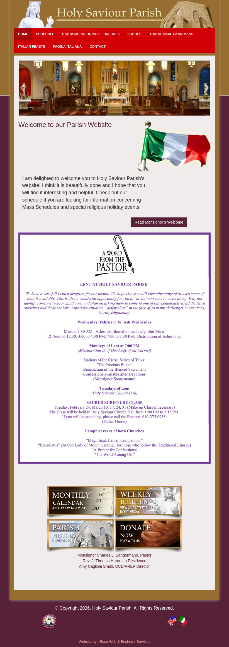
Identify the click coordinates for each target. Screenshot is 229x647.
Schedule (45, 34)
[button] (22, 88)
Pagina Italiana (67, 47)
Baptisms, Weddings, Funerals (91, 34)
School (134, 34)
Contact (98, 47)
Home (23, 34)
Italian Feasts (31, 47)
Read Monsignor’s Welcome (159, 222)
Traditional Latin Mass (171, 34)
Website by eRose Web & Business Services (114, 641)
